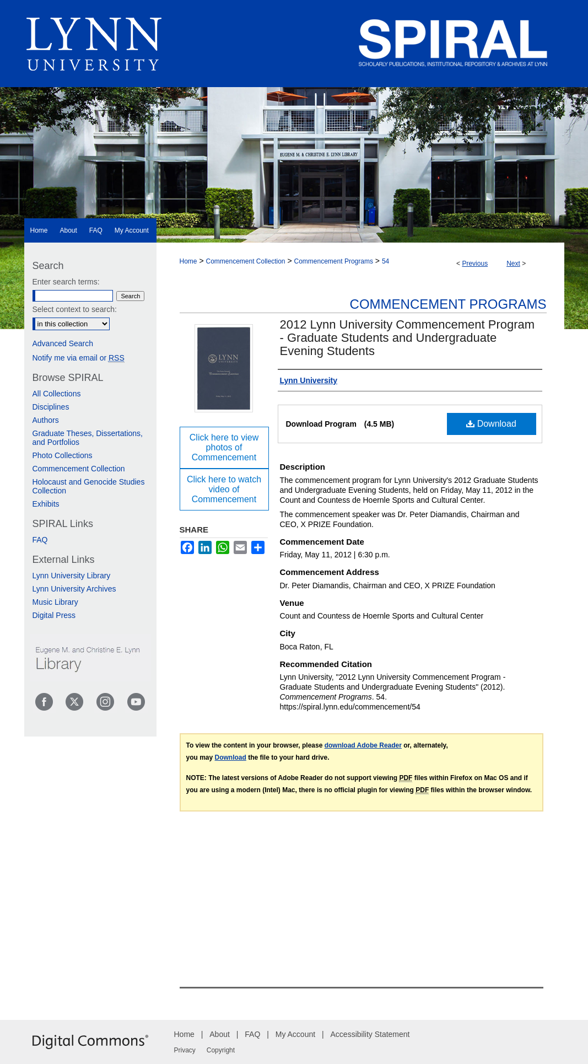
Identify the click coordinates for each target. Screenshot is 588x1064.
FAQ (40, 539)
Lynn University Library (72, 575)
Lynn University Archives (74, 588)
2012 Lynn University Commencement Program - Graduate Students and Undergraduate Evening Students (407, 338)
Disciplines (51, 406)
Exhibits (46, 503)
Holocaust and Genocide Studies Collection (89, 486)
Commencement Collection (245, 261)
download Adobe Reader (363, 745)
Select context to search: (75, 309)
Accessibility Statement (370, 1034)
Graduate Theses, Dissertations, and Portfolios (88, 438)
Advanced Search (63, 343)
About (219, 1034)
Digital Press (54, 615)
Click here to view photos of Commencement (224, 447)
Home (188, 261)
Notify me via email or (79, 357)
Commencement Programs (333, 261)
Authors (46, 420)
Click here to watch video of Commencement (224, 489)
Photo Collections (63, 455)
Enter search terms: (66, 281)
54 (385, 261)
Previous (475, 263)
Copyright (221, 1050)
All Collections (57, 393)
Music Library (55, 602)
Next (513, 263)
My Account (295, 1034)
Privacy (185, 1050)
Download (491, 423)
